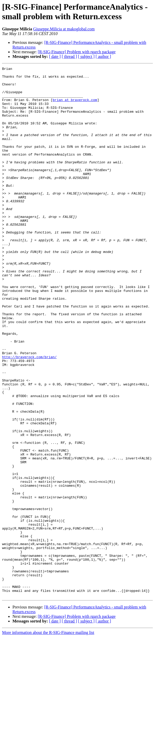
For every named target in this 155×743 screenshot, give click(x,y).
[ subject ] (86, 56)
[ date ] (55, 56)
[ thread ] (69, 56)
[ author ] (103, 56)
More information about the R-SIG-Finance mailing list (48, 738)
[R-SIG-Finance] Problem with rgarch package (77, 52)
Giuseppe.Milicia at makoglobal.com (64, 29)
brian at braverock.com (75, 106)
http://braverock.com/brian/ (29, 415)
